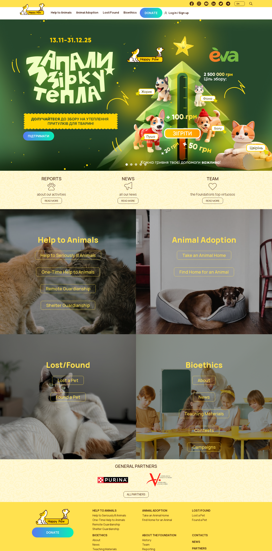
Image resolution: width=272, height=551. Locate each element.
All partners (136, 494)
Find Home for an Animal (204, 272)
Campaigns (204, 447)
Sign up (195, 13)
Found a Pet (68, 397)
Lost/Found (122, 12)
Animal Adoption (98, 12)
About (204, 380)
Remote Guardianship (68, 289)
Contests (204, 430)
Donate (162, 13)
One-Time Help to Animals (68, 272)
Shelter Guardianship (68, 305)
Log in (184, 13)
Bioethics (141, 12)
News (204, 397)
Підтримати (38, 136)
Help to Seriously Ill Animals (68, 255)
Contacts (200, 535)
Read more (51, 200)
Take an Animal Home (204, 255)
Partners (199, 548)
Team (146, 544)
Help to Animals (72, 12)
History (146, 540)
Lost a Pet (68, 380)
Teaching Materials (204, 414)
